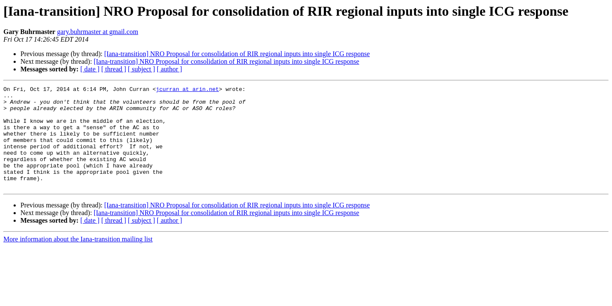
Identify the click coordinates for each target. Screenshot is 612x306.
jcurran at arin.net (187, 90)
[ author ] (169, 69)
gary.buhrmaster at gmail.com (97, 31)
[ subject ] (141, 69)
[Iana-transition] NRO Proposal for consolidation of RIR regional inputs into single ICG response (237, 53)
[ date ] (89, 69)
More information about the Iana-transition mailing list (78, 259)
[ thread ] (113, 69)
